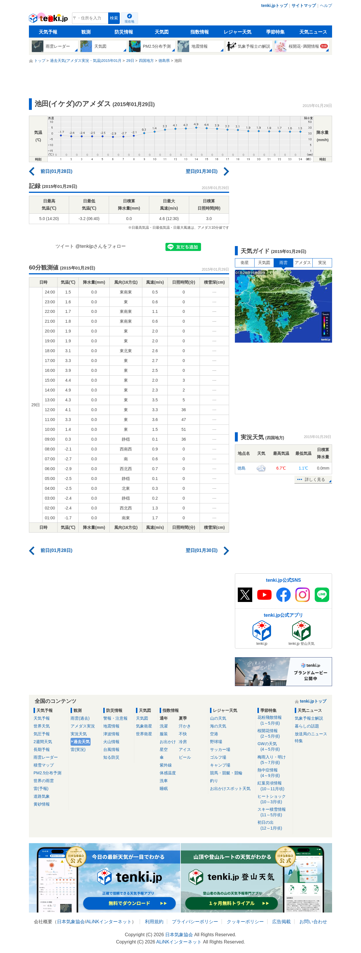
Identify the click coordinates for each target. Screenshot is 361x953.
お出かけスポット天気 (230, 788)
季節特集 (275, 31)
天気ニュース (313, 31)
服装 (164, 734)
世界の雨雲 (44, 780)
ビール (185, 757)
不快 (183, 734)
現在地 (129, 21)
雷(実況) (78, 749)
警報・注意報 (115, 718)
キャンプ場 (220, 765)
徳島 (241, 468)
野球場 (216, 741)
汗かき (185, 726)
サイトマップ (304, 5)
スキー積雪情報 (274, 812)
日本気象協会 (71, 921)
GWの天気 (274, 746)
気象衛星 (144, 726)
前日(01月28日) (56, 171)
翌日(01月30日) (202, 171)
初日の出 (274, 825)
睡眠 (164, 788)
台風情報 (111, 749)
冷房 (183, 741)
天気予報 (48, 31)
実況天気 (79, 734)
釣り (214, 780)
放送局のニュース (311, 734)
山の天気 (218, 718)
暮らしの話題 (307, 726)
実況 (322, 262)
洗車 (164, 780)
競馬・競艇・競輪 (226, 773)
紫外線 (166, 765)
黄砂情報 (42, 804)
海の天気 (218, 726)
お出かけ (168, 741)
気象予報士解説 (309, 718)
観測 (86, 31)
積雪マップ (44, 765)
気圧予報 (42, 734)
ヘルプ (326, 5)
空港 (214, 734)
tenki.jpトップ (274, 5)
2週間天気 (43, 741)
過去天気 (81, 741)
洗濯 (164, 726)
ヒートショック (274, 799)
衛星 (245, 262)
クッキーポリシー (245, 921)
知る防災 (111, 757)
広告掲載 (281, 921)
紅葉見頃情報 (274, 786)
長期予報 (42, 749)
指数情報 (199, 31)
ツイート (65, 246)
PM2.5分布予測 (47, 773)
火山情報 (111, 741)
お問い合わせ (313, 921)
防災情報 (124, 31)
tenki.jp (49, 19)
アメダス (303, 262)
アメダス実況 (83, 726)
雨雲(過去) (80, 718)
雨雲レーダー (46, 757)
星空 (164, 749)
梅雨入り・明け (274, 760)
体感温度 (168, 773)
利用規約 (154, 921)
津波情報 (111, 734)
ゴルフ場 (218, 757)
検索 (114, 18)
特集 (299, 740)
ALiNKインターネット (109, 921)
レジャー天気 (237, 31)
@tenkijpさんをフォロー (100, 246)
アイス (185, 749)
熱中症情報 (274, 773)
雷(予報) (41, 788)
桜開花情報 (274, 733)
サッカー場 (220, 749)
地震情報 (111, 726)
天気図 (162, 31)
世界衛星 (144, 734)
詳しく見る (315, 479)
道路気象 (42, 796)
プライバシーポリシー (195, 921)
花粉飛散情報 (274, 720)
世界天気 (42, 726)
